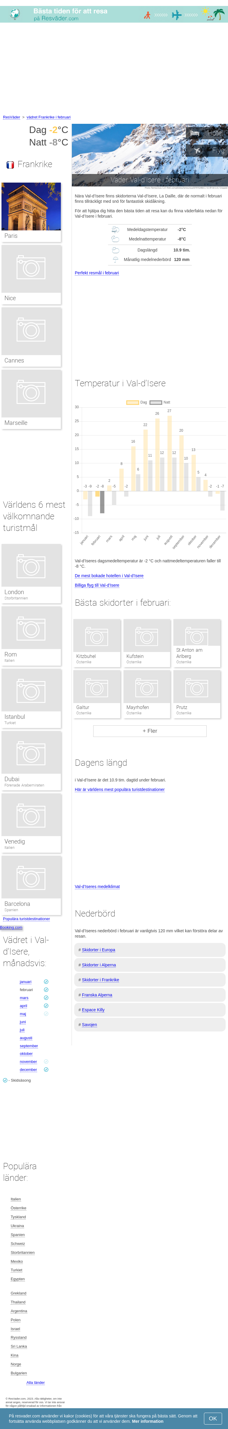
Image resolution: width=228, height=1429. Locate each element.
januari (25, 981)
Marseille (15, 422)
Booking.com (11, 927)
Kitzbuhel (86, 656)
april (23, 1006)
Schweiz (18, 1243)
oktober (26, 1053)
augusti (26, 1038)
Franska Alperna (97, 995)
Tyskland (18, 1217)
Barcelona (17, 903)
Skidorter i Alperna (99, 965)
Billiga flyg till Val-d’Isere (97, 585)
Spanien (11, 910)
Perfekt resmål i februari (97, 272)
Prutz (181, 707)
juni (23, 1022)
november (28, 1061)
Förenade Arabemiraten (24, 785)
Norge (16, 1364)
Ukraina (17, 1226)
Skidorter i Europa (98, 949)
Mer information (148, 1421)
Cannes (14, 360)
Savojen (89, 1024)
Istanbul (14, 716)
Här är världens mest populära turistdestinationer (120, 789)
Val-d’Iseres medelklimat (97, 886)
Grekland (18, 1293)
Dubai (11, 779)
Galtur (82, 707)
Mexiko (17, 1261)
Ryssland (18, 1337)
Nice (10, 298)
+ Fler (149, 731)
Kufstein (135, 656)
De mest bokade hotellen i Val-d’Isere (109, 575)
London (14, 592)
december (28, 1069)
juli (22, 1030)
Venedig (14, 841)
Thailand (18, 1302)
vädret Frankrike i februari (49, 117)
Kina (14, 1355)
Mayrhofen (137, 707)
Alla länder (35, 1382)
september (29, 1046)
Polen (15, 1320)
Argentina (19, 1311)
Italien (9, 660)
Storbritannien (16, 598)
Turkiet (10, 723)
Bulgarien (19, 1373)
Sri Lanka (19, 1346)
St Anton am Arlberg (189, 653)
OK (213, 1418)
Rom (10, 654)
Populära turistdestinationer (26, 919)
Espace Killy (93, 1009)
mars (24, 998)
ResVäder (11, 117)
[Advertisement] (114, 69)
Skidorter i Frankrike (100, 979)
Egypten (18, 1279)
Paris (11, 235)
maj (23, 1014)
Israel (15, 1329)
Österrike (18, 1208)
